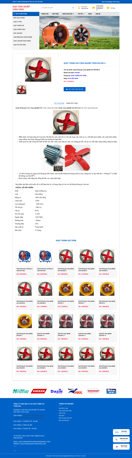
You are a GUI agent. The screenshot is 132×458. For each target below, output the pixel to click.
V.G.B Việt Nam (73, 78)
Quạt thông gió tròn (78, 75)
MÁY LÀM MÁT (17, 33)
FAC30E (77, 72)
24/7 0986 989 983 (84, 7)
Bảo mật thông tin (64, 420)
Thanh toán (62, 413)
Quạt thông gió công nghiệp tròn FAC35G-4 (25, 302)
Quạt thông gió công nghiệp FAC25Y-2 (107, 302)
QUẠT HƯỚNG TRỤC (19, 29)
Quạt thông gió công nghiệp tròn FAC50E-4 (45, 367)
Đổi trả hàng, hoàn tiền (65, 418)
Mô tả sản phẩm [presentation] (59, 103)
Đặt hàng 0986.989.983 (74, 89)
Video (90, 14)
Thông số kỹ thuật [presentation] (72, 103)
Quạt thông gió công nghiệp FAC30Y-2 (86, 302)
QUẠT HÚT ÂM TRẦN (19, 45)
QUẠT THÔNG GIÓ (18, 25)
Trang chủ (44, 14)
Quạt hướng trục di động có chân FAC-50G (24, 269)
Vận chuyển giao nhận (65, 410)
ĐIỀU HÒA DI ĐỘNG (19, 18)
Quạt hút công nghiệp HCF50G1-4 (43, 334)
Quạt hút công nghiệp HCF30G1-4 (105, 334)
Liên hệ (98, 14)
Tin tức (81, 14)
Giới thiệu (55, 14)
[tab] (59, 103)
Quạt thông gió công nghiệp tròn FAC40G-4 (107, 269)
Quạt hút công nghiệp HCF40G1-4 (64, 334)
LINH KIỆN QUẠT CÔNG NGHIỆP (22, 37)
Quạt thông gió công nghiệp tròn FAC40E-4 (66, 367)
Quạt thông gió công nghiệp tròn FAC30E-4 (107, 367)
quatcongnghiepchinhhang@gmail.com (99, 8)
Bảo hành (61, 415)
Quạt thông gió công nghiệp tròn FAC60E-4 (25, 367)
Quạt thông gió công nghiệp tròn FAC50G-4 (86, 269)
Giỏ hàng (113, 8)
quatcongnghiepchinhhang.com (33, 444)
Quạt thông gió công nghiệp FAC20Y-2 (25, 334)
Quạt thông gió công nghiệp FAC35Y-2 (66, 302)
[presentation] (43, 32)
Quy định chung (63, 408)
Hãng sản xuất (68, 14)
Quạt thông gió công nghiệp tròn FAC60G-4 (66, 269)
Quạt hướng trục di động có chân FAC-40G (45, 269)
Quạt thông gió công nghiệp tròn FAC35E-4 (86, 367)
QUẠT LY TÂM (17, 21)
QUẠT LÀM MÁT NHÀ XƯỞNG (22, 41)
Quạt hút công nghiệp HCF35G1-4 (84, 334)
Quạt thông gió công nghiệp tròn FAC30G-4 (45, 302)
